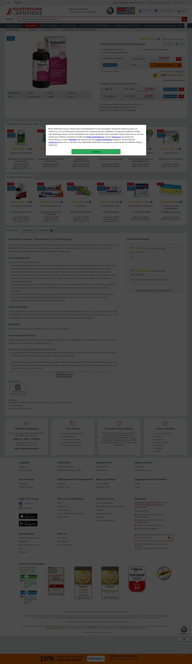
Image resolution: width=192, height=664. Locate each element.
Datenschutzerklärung (95, 55)
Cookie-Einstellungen (104, 57)
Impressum (116, 55)
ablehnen (73, 57)
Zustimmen (53, 60)
